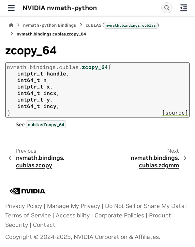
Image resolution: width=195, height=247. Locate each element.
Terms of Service (28, 215)
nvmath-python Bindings (49, 25)
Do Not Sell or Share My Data (145, 206)
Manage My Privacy (73, 206)
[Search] (166, 7)
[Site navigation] (11, 7)
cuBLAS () (122, 25)
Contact (44, 224)
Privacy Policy (23, 206)
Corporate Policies (119, 215)
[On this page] (184, 7)
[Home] (11, 25)
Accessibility (73, 215)
